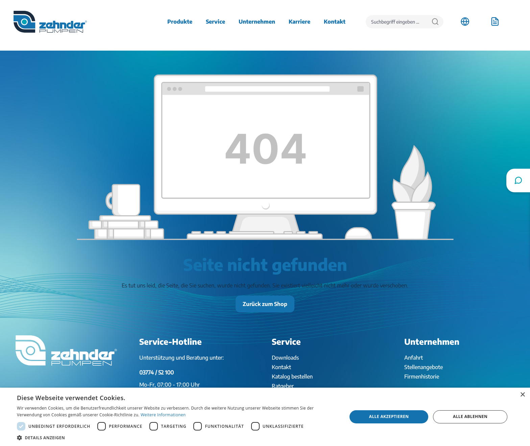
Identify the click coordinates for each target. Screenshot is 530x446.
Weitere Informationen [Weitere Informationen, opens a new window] (163, 415)
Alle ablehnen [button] (470, 416)
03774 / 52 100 (156, 372)
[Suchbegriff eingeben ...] (396, 21)
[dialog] (265, 417)
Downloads (285, 357)
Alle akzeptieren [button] (389, 416)
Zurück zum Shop (265, 304)
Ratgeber (283, 386)
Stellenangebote (423, 367)
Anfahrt (413, 357)
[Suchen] (435, 21)
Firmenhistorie (421, 376)
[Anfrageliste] (495, 22)
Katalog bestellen (292, 376)
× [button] (522, 394)
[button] (177, 437)
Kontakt (281, 367)
